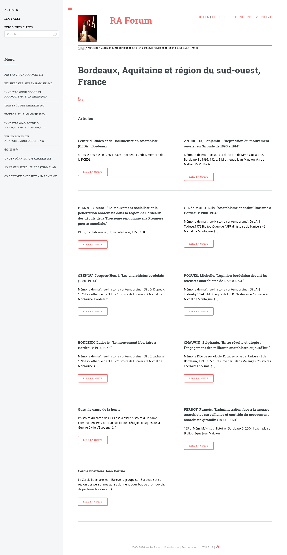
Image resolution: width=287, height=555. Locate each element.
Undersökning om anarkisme (27, 158)
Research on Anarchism (23, 74)
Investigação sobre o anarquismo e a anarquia (25, 125)
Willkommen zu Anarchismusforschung (24, 139)
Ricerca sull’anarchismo (24, 114)
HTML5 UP (207, 547)
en (207, 17)
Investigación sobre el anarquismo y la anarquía (25, 94)
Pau (80, 98)
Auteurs (11, 10)
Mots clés (12, 18)
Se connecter (190, 547)
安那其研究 (11, 149)
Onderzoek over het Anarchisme (30, 176)
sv (256, 17)
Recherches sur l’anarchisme (28, 83)
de (200, 17)
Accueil (81, 47)
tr (263, 17)
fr (228, 17)
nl (242, 17)
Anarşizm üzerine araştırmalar (30, 167)
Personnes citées (18, 27)
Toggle (70, 8)
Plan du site (171, 547)
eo (214, 17)
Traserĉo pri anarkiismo (24, 105)
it (235, 17)
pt (249, 17)
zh (270, 17)
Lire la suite (92, 171)
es (221, 17)
